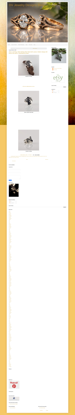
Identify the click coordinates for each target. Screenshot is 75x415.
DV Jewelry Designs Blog (26, 5)
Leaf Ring (30, 156)
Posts (53, 90)
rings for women (43, 156)
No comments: (30, 154)
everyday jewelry (13, 156)
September (10, 218)
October (10, 217)
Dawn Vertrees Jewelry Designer (57, 68)
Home (9, 44)
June (9, 221)
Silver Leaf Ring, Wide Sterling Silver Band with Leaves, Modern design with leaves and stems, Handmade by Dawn (28, 52)
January (10, 214)
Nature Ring (39, 156)
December (10, 215)
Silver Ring (14, 157)
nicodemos (41, 410)
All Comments (54, 92)
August (10, 219)
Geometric (16, 156)
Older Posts (46, 159)
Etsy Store (30, 44)
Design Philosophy (21, 44)
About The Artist (14, 44)
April (9, 252)
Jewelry (28, 156)
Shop (26, 44)
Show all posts (35, 48)
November (10, 216)
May (9, 222)
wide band (17, 157)
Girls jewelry (20, 156)
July (9, 220)
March (9, 223)
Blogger (47, 410)
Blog (34, 44)
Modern (36, 156)
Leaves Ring (33, 156)
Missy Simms (55, 69)
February (10, 224)
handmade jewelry (24, 156)
